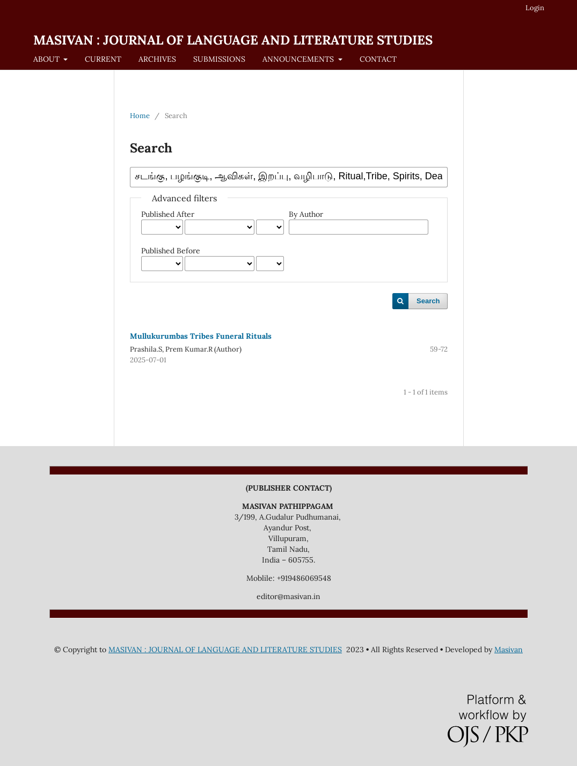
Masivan (508, 649)
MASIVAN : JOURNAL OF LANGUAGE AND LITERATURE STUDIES (233, 40)
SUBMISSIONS (219, 59)
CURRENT (103, 59)
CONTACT (378, 59)
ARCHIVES (157, 59)
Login (534, 7)
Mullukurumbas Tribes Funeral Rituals (201, 336)
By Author (306, 214)
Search (428, 301)
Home (140, 115)
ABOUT (47, 59)
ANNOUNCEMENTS (299, 59)
